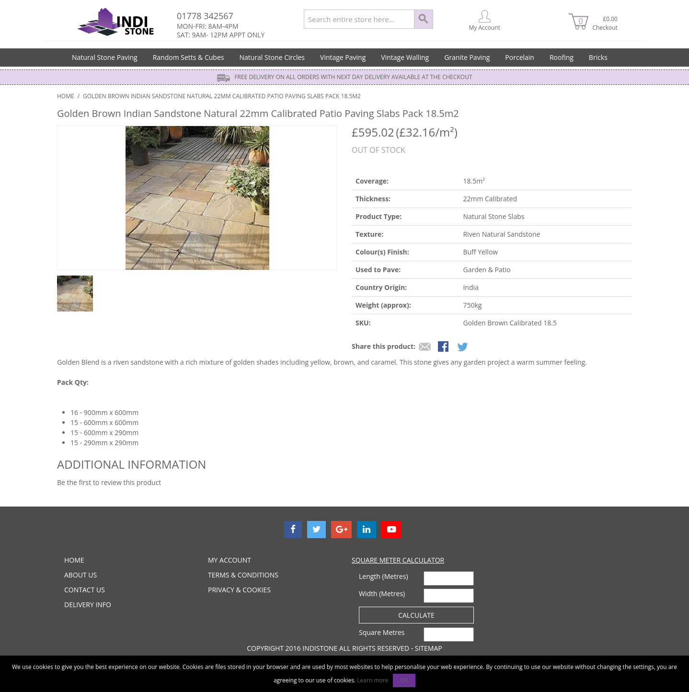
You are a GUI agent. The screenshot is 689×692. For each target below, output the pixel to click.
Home (65, 96)
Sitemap (428, 648)
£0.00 (604, 23)
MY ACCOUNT (229, 560)
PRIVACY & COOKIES (239, 589)
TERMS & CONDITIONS (243, 574)
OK (404, 680)
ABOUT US (80, 574)
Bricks (598, 57)
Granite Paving (467, 57)
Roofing (562, 57)
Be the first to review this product (109, 482)
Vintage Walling (405, 57)
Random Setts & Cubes (188, 57)
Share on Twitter (463, 347)
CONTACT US (84, 589)
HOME (74, 560)
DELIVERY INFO (87, 604)
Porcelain (519, 57)
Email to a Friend (425, 347)
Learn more (372, 680)
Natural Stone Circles (272, 57)
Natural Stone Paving (105, 57)
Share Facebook (444, 347)
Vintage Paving (343, 57)
